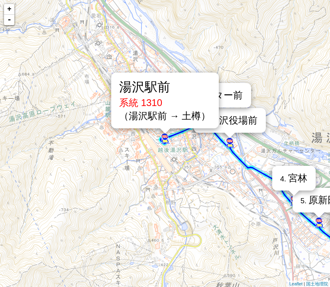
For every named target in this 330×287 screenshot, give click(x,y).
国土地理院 (317, 283)
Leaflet (295, 283)
